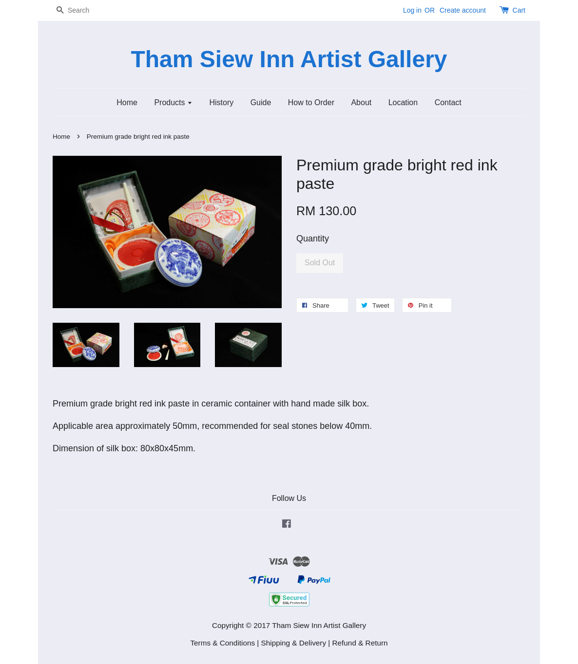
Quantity (312, 238)
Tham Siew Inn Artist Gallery (289, 59)
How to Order (311, 102)
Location (403, 102)
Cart (519, 10)
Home (126, 102)
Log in (412, 10)
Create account (463, 10)
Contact (448, 102)
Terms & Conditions (222, 643)
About (361, 102)
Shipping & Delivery (294, 643)
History (221, 102)
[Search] (82, 10)
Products (173, 102)
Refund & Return (360, 643)
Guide (260, 102)
